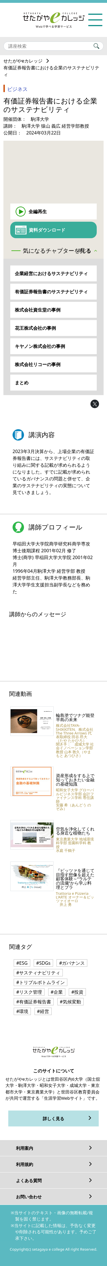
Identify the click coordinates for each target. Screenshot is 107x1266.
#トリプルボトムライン (40, 982)
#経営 (43, 1011)
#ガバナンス (72, 963)
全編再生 (38, 211)
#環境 (22, 1011)
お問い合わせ (29, 1196)
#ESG (22, 963)
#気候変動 (70, 1002)
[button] (89, 251)
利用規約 (24, 1164)
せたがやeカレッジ (23, 61)
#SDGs (43, 963)
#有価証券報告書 (33, 1002)
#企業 (57, 992)
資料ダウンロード (47, 230)
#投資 (77, 992)
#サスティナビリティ (38, 973)
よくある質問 (29, 1180)
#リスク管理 (29, 992)
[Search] (53, 46)
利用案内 (24, 1148)
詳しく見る (53, 1118)
